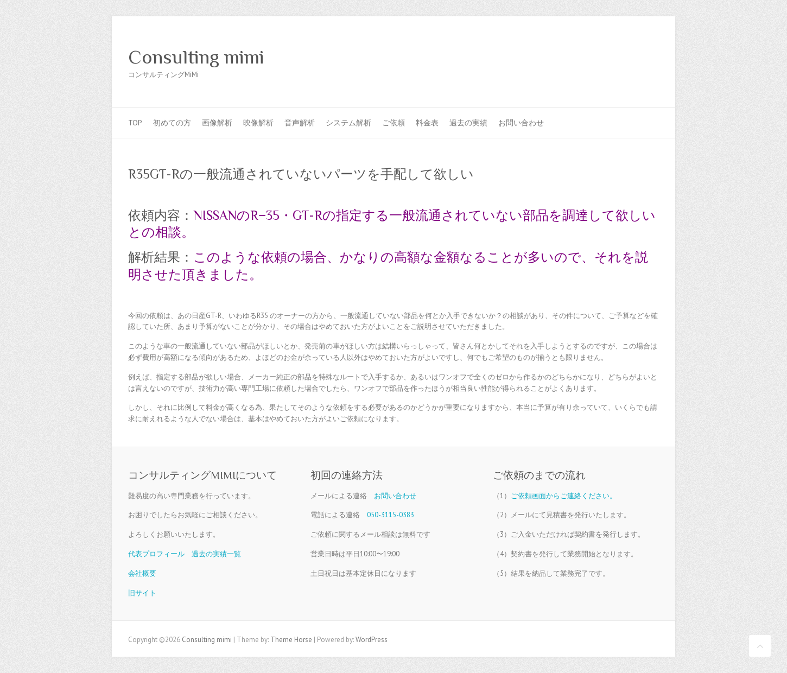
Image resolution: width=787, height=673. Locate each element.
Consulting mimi (196, 57)
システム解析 (348, 123)
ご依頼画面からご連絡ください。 (564, 495)
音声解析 (299, 123)
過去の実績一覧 (216, 553)
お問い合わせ (521, 123)
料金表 (427, 123)
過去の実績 (468, 123)
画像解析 (217, 123)
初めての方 (172, 123)
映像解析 (258, 123)
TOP (135, 123)
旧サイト (142, 593)
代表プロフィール (156, 553)
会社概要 (142, 573)
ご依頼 (393, 123)
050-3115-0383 (390, 514)
